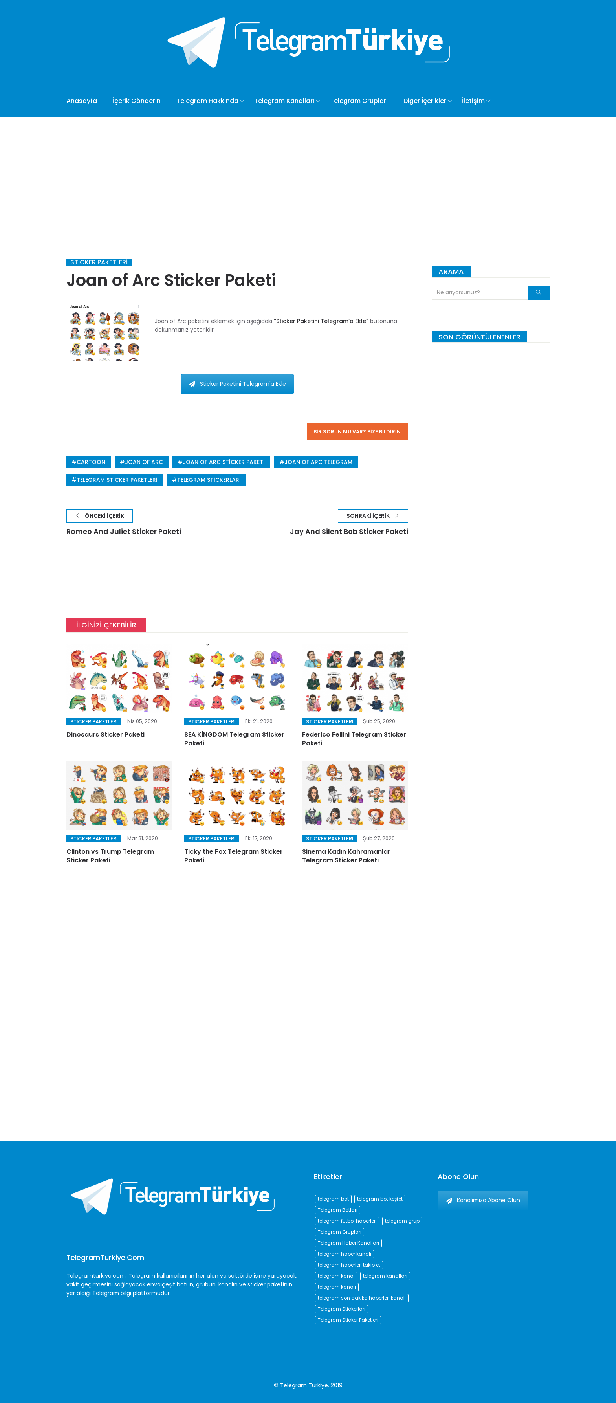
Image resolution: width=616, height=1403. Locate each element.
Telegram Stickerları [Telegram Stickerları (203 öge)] (341, 1309)
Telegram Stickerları (209, 480)
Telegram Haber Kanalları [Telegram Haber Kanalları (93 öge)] (348, 1243)
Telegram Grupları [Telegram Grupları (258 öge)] (339, 1232)
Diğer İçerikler (424, 100)
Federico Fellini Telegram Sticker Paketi (354, 739)
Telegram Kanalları (284, 100)
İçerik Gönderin (137, 100)
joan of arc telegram (318, 462)
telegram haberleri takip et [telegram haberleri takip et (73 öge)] (349, 1265)
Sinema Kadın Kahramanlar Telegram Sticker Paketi (346, 856)
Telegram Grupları (359, 100)
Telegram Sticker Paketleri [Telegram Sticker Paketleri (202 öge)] (348, 1320)
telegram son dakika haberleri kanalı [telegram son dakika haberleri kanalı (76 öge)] (362, 1298)
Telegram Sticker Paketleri (117, 480)
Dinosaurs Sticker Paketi (105, 734)
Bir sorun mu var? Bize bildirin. (358, 431)
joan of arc (144, 462)
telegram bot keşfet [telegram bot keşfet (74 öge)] (380, 1199)
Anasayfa (81, 100)
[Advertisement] (308, 176)
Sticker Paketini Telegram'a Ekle (237, 384)
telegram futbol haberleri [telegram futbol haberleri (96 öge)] (347, 1221)
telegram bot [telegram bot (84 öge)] (333, 1199)
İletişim (473, 100)
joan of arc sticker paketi (224, 462)
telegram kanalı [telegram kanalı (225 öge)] (337, 1287)
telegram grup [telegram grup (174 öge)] (402, 1221)
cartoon (91, 462)
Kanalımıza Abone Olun (483, 1200)
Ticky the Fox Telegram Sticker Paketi (233, 856)
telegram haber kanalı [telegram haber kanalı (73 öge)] (344, 1254)
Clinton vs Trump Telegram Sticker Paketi (110, 856)
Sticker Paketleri (99, 262)
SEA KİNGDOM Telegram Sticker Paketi (234, 739)
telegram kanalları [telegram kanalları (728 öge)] (385, 1276)
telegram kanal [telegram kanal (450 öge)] (336, 1276)
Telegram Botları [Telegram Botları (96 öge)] (338, 1210)
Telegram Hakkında (207, 100)
